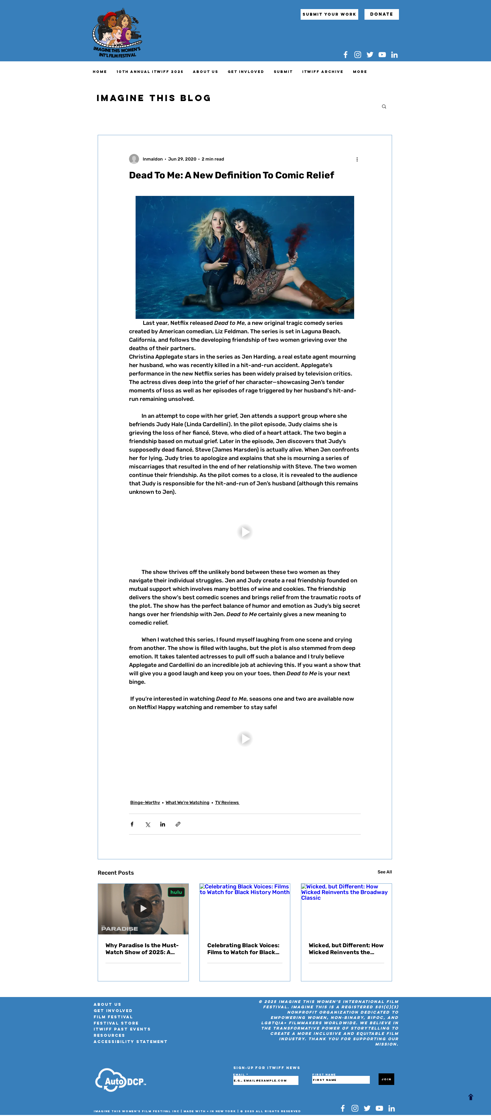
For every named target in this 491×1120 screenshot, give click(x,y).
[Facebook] (345, 54)
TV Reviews (227, 802)
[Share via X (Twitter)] (147, 824)
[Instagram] (357, 54)
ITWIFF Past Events (122, 1029)
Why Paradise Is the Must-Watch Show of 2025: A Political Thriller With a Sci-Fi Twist (142, 949)
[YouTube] (382, 54)
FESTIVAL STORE (116, 1023)
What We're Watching (187, 802)
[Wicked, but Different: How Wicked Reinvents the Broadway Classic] (346, 909)
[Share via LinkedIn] (163, 824)
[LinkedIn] (394, 54)
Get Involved (113, 1010)
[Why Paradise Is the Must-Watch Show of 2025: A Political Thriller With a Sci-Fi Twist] (143, 909)
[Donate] (381, 14)
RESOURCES (109, 1035)
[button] (384, 106)
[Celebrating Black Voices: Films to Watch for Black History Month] (245, 909)
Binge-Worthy (145, 802)
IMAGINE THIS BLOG (154, 98)
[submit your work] (329, 14)
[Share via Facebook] (132, 824)
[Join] (386, 1079)
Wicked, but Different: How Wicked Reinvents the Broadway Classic (346, 949)
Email (239, 1074)
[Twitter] (370, 54)
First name (324, 1074)
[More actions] (357, 159)
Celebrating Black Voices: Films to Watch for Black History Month (243, 949)
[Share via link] (178, 824)
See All (385, 872)
